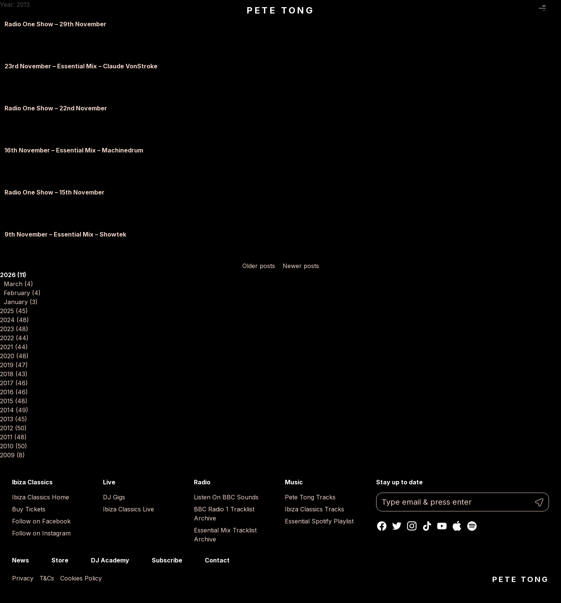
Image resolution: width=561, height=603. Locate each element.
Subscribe (167, 560)
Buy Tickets (28, 509)
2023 (14, 329)
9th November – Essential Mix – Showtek (65, 234)
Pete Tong (280, 10)
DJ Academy (110, 560)
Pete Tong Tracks (310, 497)
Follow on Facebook (41, 521)
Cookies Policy (81, 578)
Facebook (381, 526)
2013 (13, 419)
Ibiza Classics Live (128, 509)
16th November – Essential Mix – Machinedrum (74, 150)
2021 (14, 347)
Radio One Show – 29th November (55, 24)
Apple (457, 526)
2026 (13, 275)
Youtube (442, 526)
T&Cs (46, 578)
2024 (14, 320)
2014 (14, 410)
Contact (217, 560)
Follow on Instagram (41, 533)
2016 (14, 392)
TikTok (426, 526)
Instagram (411, 526)
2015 (13, 401)
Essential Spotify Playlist (319, 521)
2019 (14, 365)
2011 (13, 437)
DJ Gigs (114, 497)
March (18, 284)
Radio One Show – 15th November (54, 192)
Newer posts (301, 266)
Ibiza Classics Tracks (314, 509)
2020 (14, 356)
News (20, 560)
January (21, 302)
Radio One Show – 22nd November (56, 108)
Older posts (258, 266)
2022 (14, 338)
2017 (14, 383)
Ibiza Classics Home (40, 497)
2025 (14, 311)
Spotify (472, 526)
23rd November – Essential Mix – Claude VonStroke (81, 66)
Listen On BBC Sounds (226, 497)
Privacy (22, 578)
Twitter (396, 526)
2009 (12, 455)
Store (59, 560)
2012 (13, 428)
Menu (542, 8)
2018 (13, 374)
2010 (13, 446)
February (22, 293)
